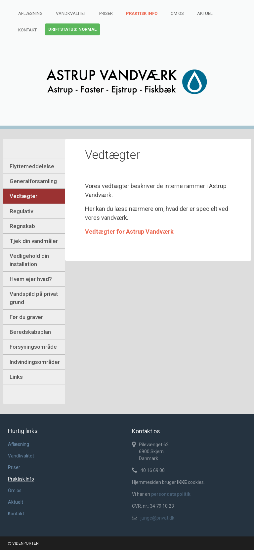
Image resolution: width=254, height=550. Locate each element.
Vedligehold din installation (29, 260)
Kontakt (27, 29)
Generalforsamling (33, 181)
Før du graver (26, 317)
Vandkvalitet (71, 13)
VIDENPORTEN (23, 543)
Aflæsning (30, 13)
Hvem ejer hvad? (31, 279)
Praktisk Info (141, 13)
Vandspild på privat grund (34, 298)
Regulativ (21, 211)
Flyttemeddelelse (32, 166)
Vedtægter (23, 196)
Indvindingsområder (35, 362)
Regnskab (22, 226)
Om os (177, 13)
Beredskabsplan (30, 332)
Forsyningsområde (33, 346)
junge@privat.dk (157, 518)
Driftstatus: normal (72, 29)
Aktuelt (205, 13)
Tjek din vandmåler (34, 241)
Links (16, 376)
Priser (106, 13)
